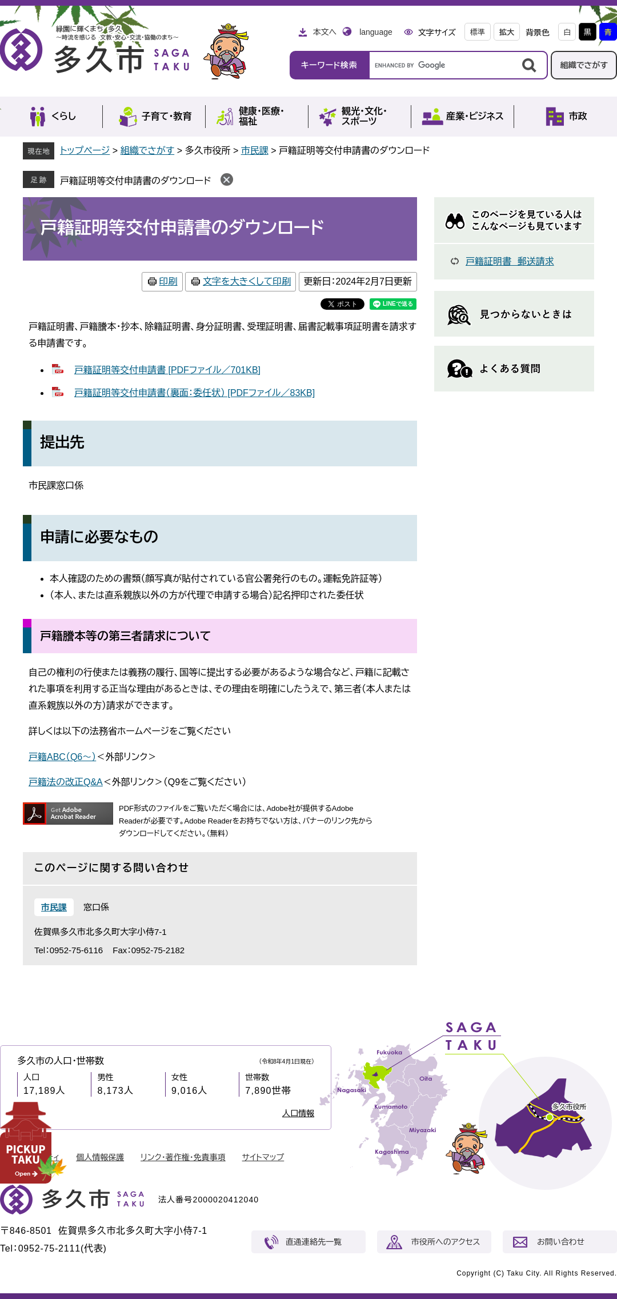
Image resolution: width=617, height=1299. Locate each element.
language (375, 32)
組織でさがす (584, 65)
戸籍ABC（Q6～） (62, 757)
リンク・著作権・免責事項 (183, 1157)
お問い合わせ (560, 1241)
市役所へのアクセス (445, 1241)
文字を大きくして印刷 (247, 281)
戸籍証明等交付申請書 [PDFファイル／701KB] (167, 370)
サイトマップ (263, 1157)
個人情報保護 (100, 1157)
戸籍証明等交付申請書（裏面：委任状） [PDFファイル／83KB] (194, 393)
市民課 (255, 150)
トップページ (85, 150)
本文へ (324, 32)
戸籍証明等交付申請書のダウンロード (135, 181)
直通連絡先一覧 (314, 1241)
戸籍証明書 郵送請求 (510, 261)
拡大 (506, 32)
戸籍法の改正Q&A (66, 782)
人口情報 (298, 1113)
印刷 (168, 281)
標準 (477, 32)
